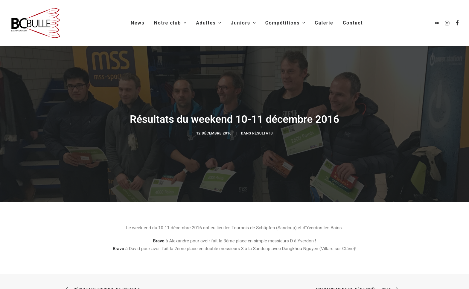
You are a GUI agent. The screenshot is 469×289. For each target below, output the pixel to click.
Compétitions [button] (285, 23)
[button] (438, 23)
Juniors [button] (243, 23)
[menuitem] (138, 23)
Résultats (262, 131)
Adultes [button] (208, 23)
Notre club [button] (170, 23)
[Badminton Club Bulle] (35, 23)
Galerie (324, 23)
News (137, 23)
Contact (353, 23)
